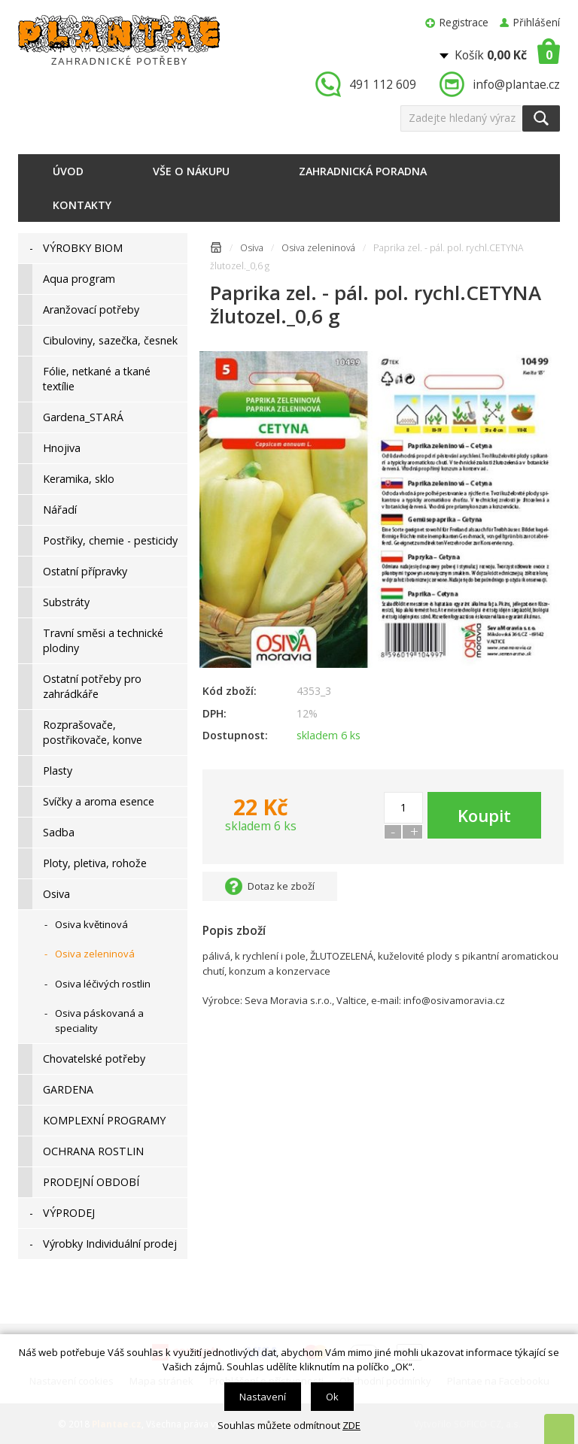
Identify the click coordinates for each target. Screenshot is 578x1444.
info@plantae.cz (516, 84)
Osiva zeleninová (318, 247)
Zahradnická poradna (363, 171)
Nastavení (262, 1396)
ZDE (351, 1425)
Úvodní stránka (216, 250)
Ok (332, 1396)
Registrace (464, 22)
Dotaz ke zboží (281, 886)
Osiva (251, 247)
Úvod (68, 171)
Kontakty (82, 205)
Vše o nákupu (191, 171)
